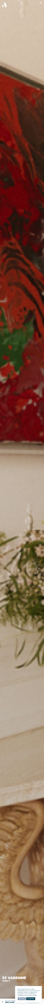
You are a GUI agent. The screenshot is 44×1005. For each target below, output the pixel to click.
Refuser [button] (22, 998)
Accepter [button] (30, 998)
